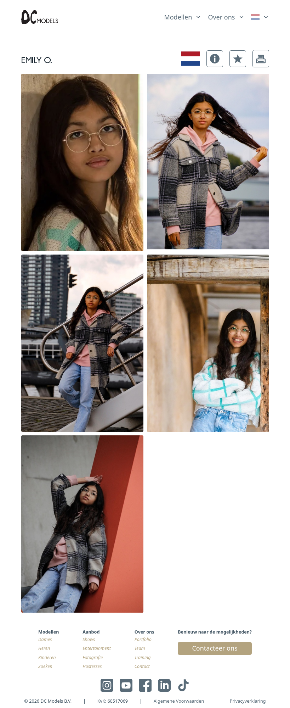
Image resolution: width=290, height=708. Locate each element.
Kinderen (47, 657)
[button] (214, 58)
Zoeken (45, 666)
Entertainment (97, 648)
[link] (260, 17)
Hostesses (92, 666)
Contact (142, 666)
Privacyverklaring (248, 701)
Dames (45, 639)
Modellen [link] (178, 17)
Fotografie (93, 657)
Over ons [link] (221, 17)
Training (143, 657)
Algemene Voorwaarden (179, 701)
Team (140, 648)
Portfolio (143, 639)
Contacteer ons (214, 648)
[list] (182, 15)
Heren (44, 648)
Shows (89, 639)
